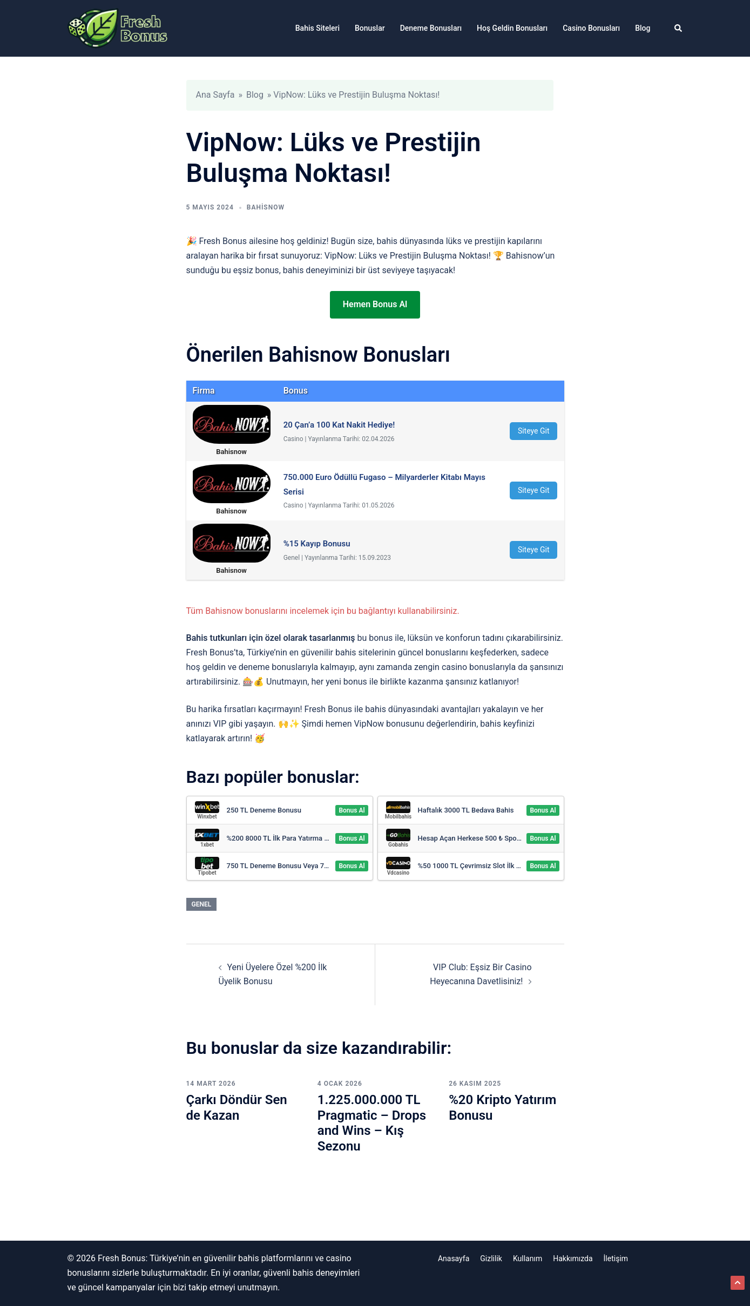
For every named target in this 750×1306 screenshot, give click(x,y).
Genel (202, 904)
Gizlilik (491, 1258)
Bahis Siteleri (317, 28)
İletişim (616, 1258)
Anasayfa (453, 1258)
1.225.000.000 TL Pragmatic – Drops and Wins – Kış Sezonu (371, 1123)
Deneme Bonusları (431, 28)
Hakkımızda (572, 1258)
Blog (642, 28)
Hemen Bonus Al (375, 304)
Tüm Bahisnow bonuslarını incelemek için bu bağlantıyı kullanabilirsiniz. (323, 611)
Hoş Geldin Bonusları (512, 28)
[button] (678, 28)
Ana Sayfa (215, 95)
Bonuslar (370, 28)
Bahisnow (266, 207)
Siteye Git (534, 431)
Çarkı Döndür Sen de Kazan (236, 1107)
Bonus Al (351, 810)
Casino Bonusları (591, 28)
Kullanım (527, 1258)
